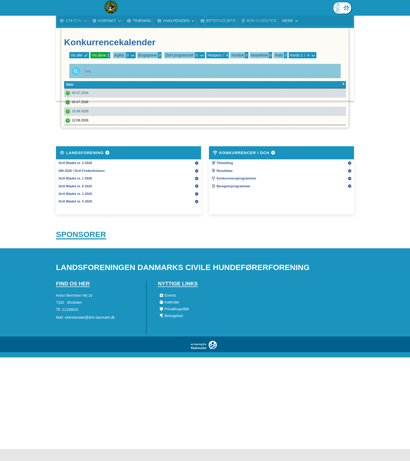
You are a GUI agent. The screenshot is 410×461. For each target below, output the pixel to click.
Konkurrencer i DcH (244, 163)
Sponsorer (81, 245)
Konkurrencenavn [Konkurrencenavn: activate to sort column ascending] (173, 84)
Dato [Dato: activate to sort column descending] (69, 84)
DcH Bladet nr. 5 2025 (75, 212)
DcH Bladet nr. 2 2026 (75, 173)
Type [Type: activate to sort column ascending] (220, 84)
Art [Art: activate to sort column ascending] (270, 84)
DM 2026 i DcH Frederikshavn (82, 181)
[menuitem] (64, 8)
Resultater (222, 181)
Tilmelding (222, 173)
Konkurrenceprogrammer (234, 189)
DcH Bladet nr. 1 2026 (75, 189)
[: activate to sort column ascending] (331, 84)
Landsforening (85, 163)
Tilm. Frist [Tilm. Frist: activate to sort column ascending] (97, 84)
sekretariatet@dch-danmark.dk (90, 329)
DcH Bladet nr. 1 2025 (75, 204)
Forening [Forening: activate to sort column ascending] (120, 84)
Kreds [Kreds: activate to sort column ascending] (257, 84)
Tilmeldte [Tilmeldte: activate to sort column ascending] (301, 84)
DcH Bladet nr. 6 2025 (75, 197)
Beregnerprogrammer (231, 197)
